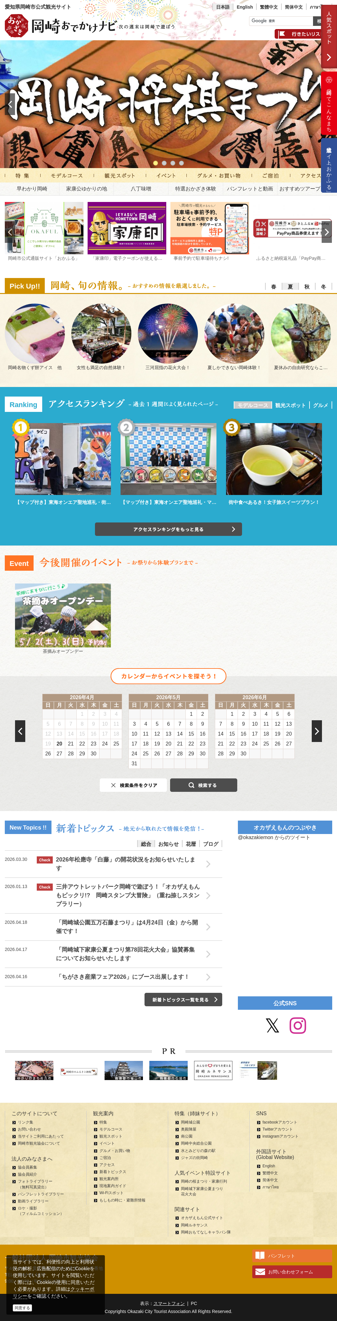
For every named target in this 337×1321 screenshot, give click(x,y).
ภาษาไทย (319, 7)
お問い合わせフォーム (290, 1271)
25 (116, 743)
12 (48, 734)
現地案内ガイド (112, 1186)
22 (82, 743)
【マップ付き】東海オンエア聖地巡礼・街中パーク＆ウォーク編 (84, 502)
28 (71, 753)
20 (59, 743)
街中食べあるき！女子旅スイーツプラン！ (274, 502)
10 (105, 724)
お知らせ (168, 844)
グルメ (320, 405)
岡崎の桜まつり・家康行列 (204, 1181)
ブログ (210, 844)
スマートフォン (169, 1303)
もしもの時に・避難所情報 (122, 1200)
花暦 (191, 844)
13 (59, 734)
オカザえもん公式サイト (202, 1218)
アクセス (107, 1165)
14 (71, 734)
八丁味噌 (141, 188)
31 (134, 763)
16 (94, 734)
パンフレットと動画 (250, 188)
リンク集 (25, 1122)
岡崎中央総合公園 (196, 1143)
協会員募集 (27, 1167)
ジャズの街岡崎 (194, 1157)
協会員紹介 (27, 1174)
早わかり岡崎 (32, 188)
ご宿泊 (105, 1157)
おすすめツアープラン (305, 188)
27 (59, 753)
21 (71, 743)
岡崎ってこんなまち (329, 103)
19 (48, 743)
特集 (103, 1122)
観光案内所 (109, 1179)
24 (105, 743)
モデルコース (253, 405)
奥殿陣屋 (188, 1129)
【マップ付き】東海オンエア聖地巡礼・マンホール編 (178, 502)
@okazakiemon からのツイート (274, 837)
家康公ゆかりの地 (86, 188)
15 (82, 734)
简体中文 (294, 7)
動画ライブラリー (33, 1201)
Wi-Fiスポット (111, 1193)
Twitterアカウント (278, 1129)
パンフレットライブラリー (41, 1194)
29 (82, 753)
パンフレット (281, 1255)
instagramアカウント (281, 1136)
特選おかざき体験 (195, 188)
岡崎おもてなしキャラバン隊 (206, 1232)
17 (105, 734)
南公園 (186, 1136)
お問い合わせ (29, 1129)
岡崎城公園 (190, 1122)
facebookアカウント (280, 1122)
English (245, 7)
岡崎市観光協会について (39, 1143)
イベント (107, 1143)
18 (116, 734)
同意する (22, 1308)
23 (94, 743)
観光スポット (290, 405)
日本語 (223, 7)
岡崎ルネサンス (194, 1225)
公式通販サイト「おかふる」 (329, 165)
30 (94, 753)
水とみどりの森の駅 (198, 1150)
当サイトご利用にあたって (41, 1136)
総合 (146, 844)
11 (116, 724)
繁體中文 (269, 7)
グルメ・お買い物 (114, 1150)
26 (48, 753)
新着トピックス (112, 1172)
